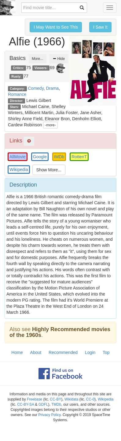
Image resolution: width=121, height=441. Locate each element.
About (36, 352)
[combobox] (54, 7)
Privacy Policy (49, 415)
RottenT (79, 156)
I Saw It (100, 27)
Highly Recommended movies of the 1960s (59, 332)
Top (106, 352)
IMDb (59, 156)
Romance (17, 94)
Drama (52, 88)
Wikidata (71, 399)
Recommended (63, 352)
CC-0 (90, 399)
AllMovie (17, 156)
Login (90, 352)
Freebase (34, 399)
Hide (59, 59)
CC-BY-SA (25, 404)
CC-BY (55, 399)
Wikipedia (18, 169)
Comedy (36, 88)
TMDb (56, 404)
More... (37, 59)
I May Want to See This (56, 27)
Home (17, 352)
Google (40, 156)
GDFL (43, 404)
